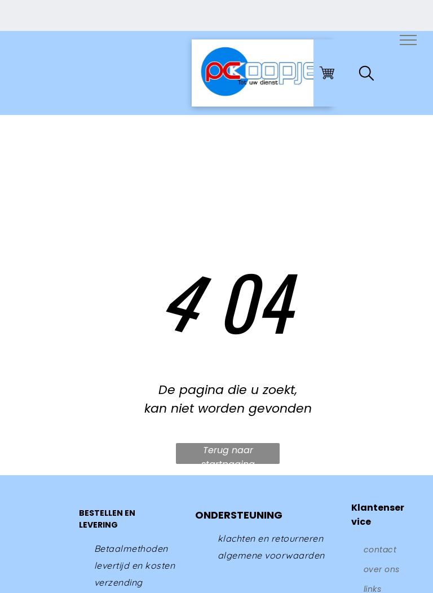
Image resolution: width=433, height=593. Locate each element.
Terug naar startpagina (228, 454)
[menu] (408, 40)
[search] (366, 75)
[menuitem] (131, 548)
